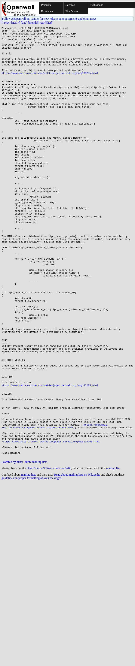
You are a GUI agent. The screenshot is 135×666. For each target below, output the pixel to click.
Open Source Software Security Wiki (49, 554)
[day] (24, 22)
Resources (47, 11)
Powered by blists (12, 548)
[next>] (15, 22)
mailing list (113, 554)
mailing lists (28, 560)
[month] (33, 22)
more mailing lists (36, 548)
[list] (49, 22)
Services (70, 5)
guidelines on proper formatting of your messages (31, 564)
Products (46, 5)
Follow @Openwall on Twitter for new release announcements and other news (49, 18)
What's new (72, 11)
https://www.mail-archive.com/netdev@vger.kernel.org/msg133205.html (50, 82)
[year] (42, 22)
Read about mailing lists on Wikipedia (77, 560)
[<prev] (6, 22)
